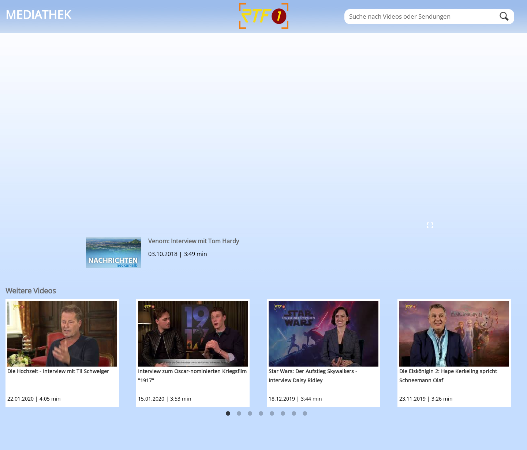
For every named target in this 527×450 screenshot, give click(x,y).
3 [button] (250, 413)
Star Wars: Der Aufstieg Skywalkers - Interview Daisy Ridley (313, 376)
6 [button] (283, 413)
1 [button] (228, 413)
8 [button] (305, 413)
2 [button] (239, 413)
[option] (70, 353)
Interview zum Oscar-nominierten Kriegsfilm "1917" (192, 376)
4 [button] (261, 413)
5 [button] (272, 413)
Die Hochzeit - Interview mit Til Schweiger (58, 371)
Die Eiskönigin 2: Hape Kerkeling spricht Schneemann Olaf (448, 376)
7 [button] (294, 413)
